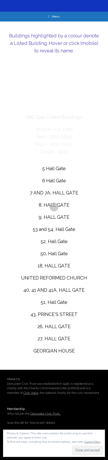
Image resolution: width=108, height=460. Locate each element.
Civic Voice (30, 393)
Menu (54, 16)
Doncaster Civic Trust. (45, 413)
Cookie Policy (92, 441)
